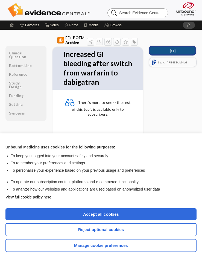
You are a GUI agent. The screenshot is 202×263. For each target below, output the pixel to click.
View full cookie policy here (28, 197)
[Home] (12, 25)
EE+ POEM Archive (70, 40)
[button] (113, 25)
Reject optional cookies (101, 229)
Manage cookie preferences (101, 245)
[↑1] (172, 51)
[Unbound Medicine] (184, 8)
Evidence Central (50, 10)
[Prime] (71, 25)
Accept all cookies (101, 214)
